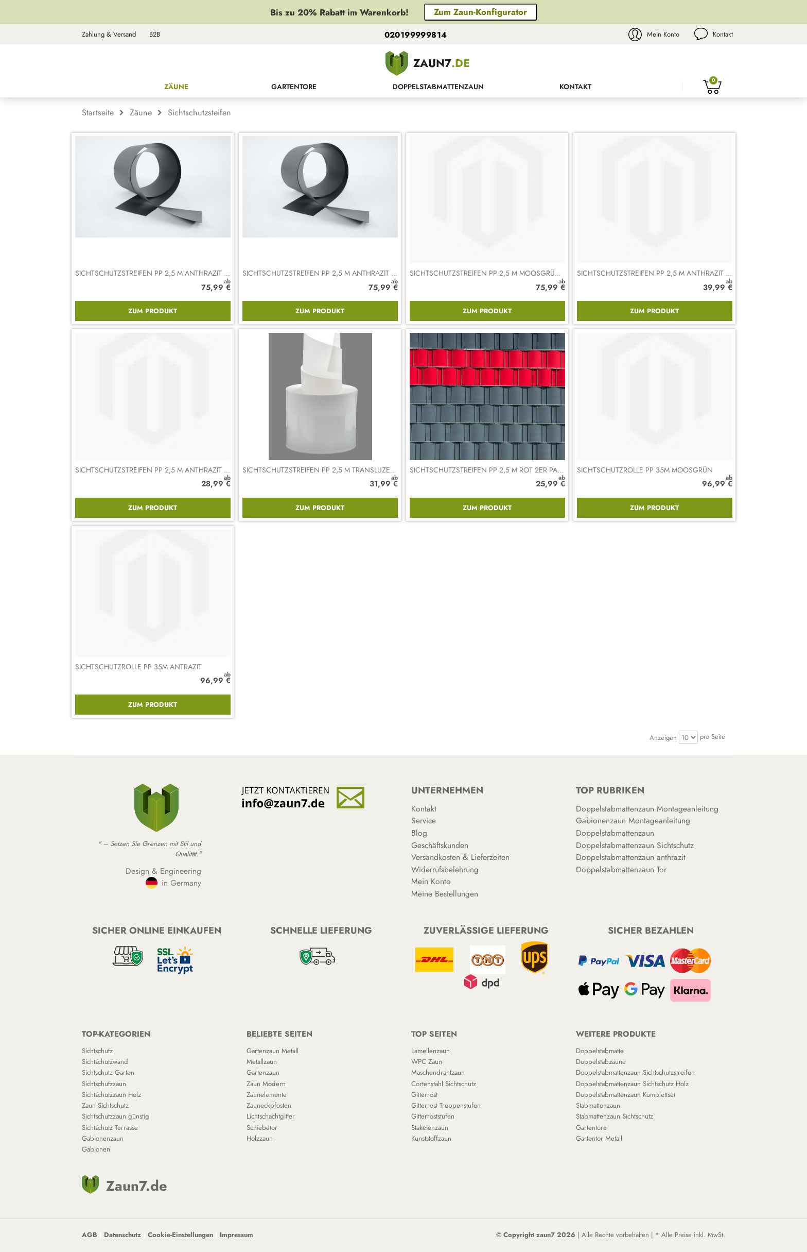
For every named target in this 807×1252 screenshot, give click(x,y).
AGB (89, 1235)
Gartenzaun (263, 1072)
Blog (419, 833)
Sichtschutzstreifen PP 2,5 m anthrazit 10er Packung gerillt (188, 273)
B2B (154, 34)
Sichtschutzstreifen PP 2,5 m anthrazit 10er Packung (342, 273)
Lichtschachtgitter (271, 1116)
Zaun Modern (266, 1084)
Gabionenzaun (103, 1138)
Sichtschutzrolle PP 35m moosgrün (645, 470)
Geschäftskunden (439, 845)
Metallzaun (262, 1062)
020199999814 (415, 35)
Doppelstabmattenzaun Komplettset (625, 1094)
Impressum (236, 1235)
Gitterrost (424, 1094)
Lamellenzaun (430, 1051)
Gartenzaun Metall (273, 1051)
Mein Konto (663, 34)
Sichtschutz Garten (108, 1072)
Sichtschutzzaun (104, 1084)
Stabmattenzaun (598, 1105)
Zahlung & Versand (109, 34)
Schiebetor (262, 1127)
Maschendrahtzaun (438, 1072)
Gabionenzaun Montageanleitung (633, 820)
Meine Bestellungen (444, 894)
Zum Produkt (152, 311)
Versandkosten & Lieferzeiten (460, 857)
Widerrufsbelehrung (445, 869)
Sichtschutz (97, 1051)
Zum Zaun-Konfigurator (480, 12)
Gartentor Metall (599, 1138)
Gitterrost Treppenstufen (446, 1105)
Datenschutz (122, 1235)
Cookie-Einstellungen (180, 1235)
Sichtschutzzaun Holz (111, 1094)
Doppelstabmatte (600, 1051)
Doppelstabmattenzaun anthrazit (631, 857)
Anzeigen (663, 737)
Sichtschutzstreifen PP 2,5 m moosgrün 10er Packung (511, 273)
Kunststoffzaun (431, 1138)
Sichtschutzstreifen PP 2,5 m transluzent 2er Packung (345, 470)
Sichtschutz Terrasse (110, 1127)
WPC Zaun (426, 1062)
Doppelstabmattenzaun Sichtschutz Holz (632, 1084)
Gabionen (96, 1149)
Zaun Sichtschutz (105, 1105)
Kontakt (723, 34)
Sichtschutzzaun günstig (115, 1116)
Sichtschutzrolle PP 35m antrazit (138, 667)
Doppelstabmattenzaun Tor (621, 869)
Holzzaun (260, 1138)
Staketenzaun (429, 1127)
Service (423, 820)
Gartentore (294, 86)
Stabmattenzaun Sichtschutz (614, 1116)
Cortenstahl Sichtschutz (443, 1084)
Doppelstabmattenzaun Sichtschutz (635, 845)
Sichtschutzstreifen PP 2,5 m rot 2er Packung (496, 470)
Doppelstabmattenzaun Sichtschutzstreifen (635, 1072)
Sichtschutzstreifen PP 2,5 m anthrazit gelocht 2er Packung (190, 470)
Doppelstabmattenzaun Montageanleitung (647, 809)
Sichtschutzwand (105, 1062)
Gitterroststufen (432, 1116)
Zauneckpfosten (269, 1105)
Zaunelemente (267, 1094)
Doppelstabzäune (601, 1062)
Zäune (176, 86)
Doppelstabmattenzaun (438, 86)
